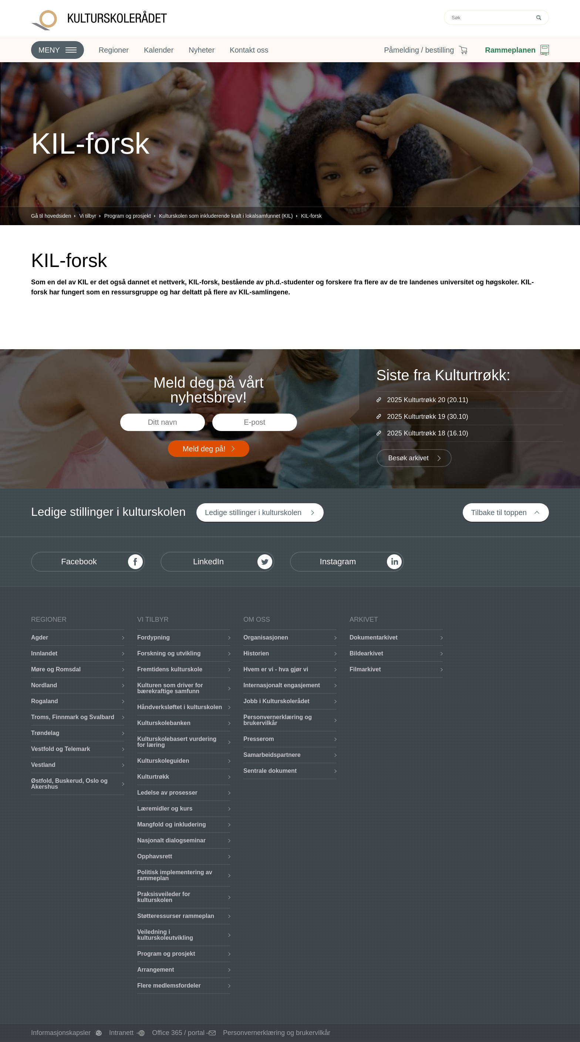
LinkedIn (208, 561)
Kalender (158, 50)
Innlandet (44, 653)
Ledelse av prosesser (167, 792)
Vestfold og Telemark (60, 749)
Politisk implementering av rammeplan (174, 875)
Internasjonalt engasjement (281, 685)
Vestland (43, 765)
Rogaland (44, 701)
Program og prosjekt (127, 215)
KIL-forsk (311, 215)
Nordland (44, 685)
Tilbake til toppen (499, 512)
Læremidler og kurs (164, 808)
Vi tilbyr (87, 215)
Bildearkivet (366, 653)
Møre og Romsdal (56, 669)
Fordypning (153, 637)
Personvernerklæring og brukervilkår (277, 720)
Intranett (121, 1032)
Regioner (114, 50)
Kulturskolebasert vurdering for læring (176, 742)
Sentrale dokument (270, 771)
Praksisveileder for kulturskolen (163, 897)
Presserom (258, 739)
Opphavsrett (154, 856)
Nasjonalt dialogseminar (171, 840)
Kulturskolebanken (163, 723)
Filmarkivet (365, 669)
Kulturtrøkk (153, 777)
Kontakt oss (249, 50)
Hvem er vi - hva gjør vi (275, 669)
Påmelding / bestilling (419, 50)
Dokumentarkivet (374, 637)
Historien (256, 653)
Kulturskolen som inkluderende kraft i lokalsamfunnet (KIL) (226, 215)
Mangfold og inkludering (171, 824)
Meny (49, 50)
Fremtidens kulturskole (169, 669)
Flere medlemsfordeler (169, 985)
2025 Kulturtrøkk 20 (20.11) (427, 400)
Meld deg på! (204, 449)
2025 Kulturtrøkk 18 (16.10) (427, 433)
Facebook (79, 561)
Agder (39, 637)
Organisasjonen (265, 637)
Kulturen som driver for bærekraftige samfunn (170, 688)
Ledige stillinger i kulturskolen (253, 512)
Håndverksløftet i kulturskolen (179, 707)
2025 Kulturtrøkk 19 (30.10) (427, 416)
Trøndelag (45, 733)
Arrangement (155, 969)
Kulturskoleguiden (163, 761)
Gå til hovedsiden (51, 215)
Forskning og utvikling (169, 653)
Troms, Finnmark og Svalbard (72, 717)
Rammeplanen (510, 50)
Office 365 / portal (178, 1032)
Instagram (338, 561)
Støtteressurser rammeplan (175, 916)
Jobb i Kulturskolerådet (276, 701)
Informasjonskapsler (61, 1032)
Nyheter (202, 50)
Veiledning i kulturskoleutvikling (165, 935)
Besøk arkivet (408, 458)
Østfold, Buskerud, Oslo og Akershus (69, 784)
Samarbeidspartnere (272, 755)
